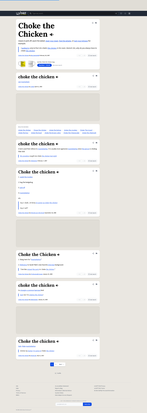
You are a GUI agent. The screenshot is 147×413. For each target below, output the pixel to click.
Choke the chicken (23, 213)
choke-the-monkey (70, 130)
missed (29, 269)
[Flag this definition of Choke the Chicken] (95, 22)
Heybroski (33, 356)
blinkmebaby (34, 300)
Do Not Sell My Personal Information (104, 391)
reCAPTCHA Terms (99, 388)
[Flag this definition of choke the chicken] (96, 75)
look (21, 295)
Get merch (92, 56)
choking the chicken (36, 295)
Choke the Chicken (23, 55)
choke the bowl (36, 133)
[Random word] (116, 13)
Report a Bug (58, 388)
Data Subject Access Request (63, 395)
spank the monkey (26, 177)
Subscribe (87, 404)
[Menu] (129, 13)
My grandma (24, 156)
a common (30, 290)
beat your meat (52, 41)
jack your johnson (81, 41)
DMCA (17, 395)
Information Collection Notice (63, 391)
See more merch (57, 65)
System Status (59, 393)
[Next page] (62, 364)
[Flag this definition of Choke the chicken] (96, 170)
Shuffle (58, 373)
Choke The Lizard (86, 130)
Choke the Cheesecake (71, 133)
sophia (32, 87)
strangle (23, 290)
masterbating (43, 149)
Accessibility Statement (62, 386)
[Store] (121, 13)
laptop (30, 351)
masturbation (25, 193)
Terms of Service (21, 393)
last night (53, 156)
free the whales (65, 41)
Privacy (18, 391)
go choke (46, 203)
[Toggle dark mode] (125, 13)
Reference (23, 265)
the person (85, 149)
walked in (25, 48)
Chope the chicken (40, 130)
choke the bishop (55, 130)
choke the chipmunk (89, 133)
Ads (17, 386)
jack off (22, 187)
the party (36, 269)
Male (24, 346)
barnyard (37, 290)
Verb (19, 346)
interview (51, 265)
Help (17, 388)
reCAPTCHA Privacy (99, 386)
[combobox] (73, 13)
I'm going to (37, 351)
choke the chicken (23, 87)
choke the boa (23, 133)
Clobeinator (34, 161)
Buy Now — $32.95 (44, 65)
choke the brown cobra (53, 133)
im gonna (39, 203)
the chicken (52, 48)
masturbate (25, 82)
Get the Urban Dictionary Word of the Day (74, 401)
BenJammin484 (35, 55)
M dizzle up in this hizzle (37, 213)
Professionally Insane (37, 274)
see (19, 82)
